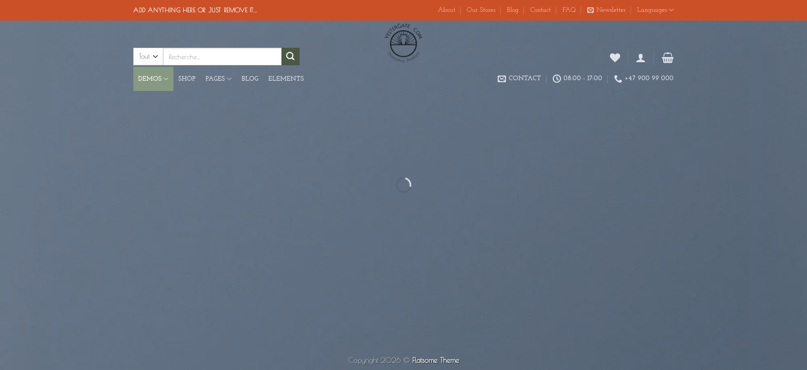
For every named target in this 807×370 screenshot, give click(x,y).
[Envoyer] (290, 56)
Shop (187, 79)
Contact (540, 10)
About (446, 10)
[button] (606, 10)
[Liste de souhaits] (615, 57)
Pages (218, 79)
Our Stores (481, 10)
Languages (655, 10)
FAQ (569, 10)
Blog (513, 10)
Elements (286, 79)
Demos (153, 79)
